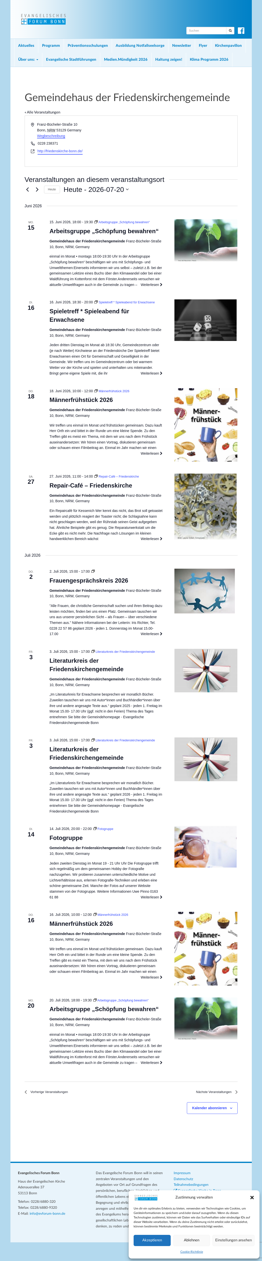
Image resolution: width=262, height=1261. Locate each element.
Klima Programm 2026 (209, 59)
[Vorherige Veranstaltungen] (28, 189)
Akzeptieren (152, 1240)
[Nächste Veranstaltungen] (37, 189)
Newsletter (181, 46)
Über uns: (28, 59)
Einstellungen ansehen (233, 1240)
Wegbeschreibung (51, 136)
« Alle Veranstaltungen (42, 112)
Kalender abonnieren (209, 1127)
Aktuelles (26, 46)
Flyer (203, 46)
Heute (52, 189)
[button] (252, 1197)
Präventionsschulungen (88, 46)
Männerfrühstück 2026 (81, 405)
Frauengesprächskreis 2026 (89, 586)
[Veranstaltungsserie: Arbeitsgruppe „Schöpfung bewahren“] (125, 222)
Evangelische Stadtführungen (71, 59)
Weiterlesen (152, 285)
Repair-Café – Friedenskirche (91, 491)
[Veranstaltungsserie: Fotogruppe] (104, 846)
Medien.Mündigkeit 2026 (126, 59)
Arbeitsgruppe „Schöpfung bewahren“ (104, 231)
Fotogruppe (66, 854)
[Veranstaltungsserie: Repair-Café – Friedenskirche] (119, 482)
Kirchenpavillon (228, 46)
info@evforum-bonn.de (47, 1232)
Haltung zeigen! (168, 59)
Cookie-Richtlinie (191, 1251)
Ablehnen (191, 1240)
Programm (51, 46)
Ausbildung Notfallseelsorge (140, 46)
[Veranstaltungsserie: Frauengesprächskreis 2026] (93, 577)
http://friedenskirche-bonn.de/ (60, 151)
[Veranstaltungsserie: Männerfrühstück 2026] (113, 396)
